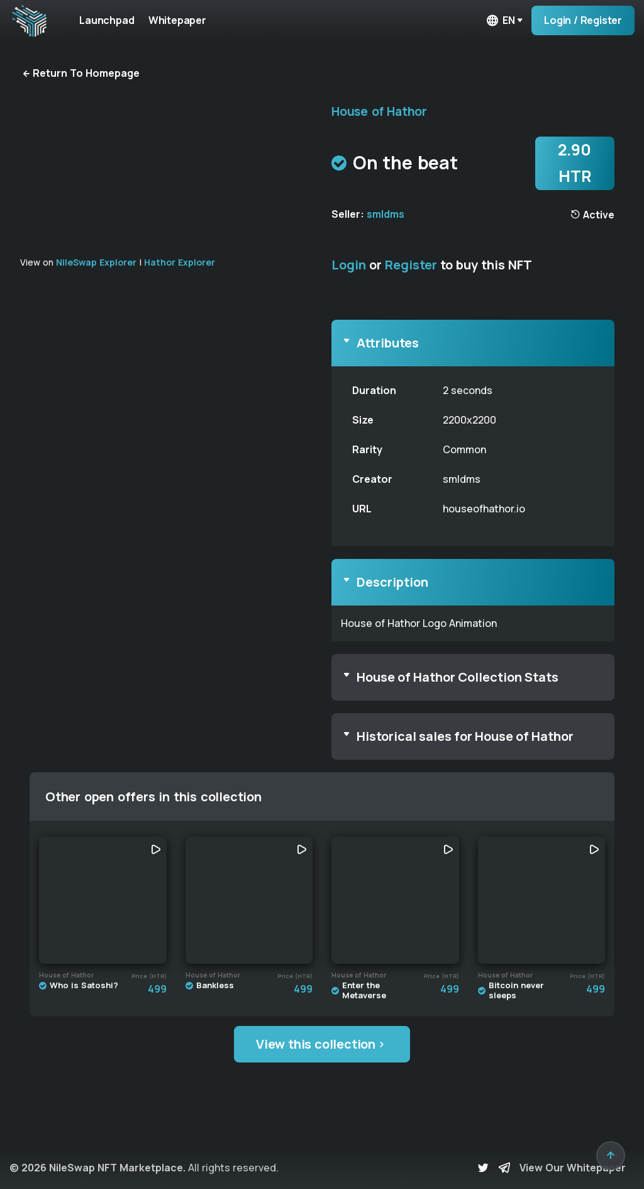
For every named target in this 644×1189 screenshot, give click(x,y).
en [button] (500, 20)
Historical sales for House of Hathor (465, 736)
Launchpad (107, 20)
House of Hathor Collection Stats (457, 676)
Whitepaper (179, 20)
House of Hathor (379, 111)
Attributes (388, 342)
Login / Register (583, 20)
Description (392, 581)
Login (348, 264)
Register (411, 264)
